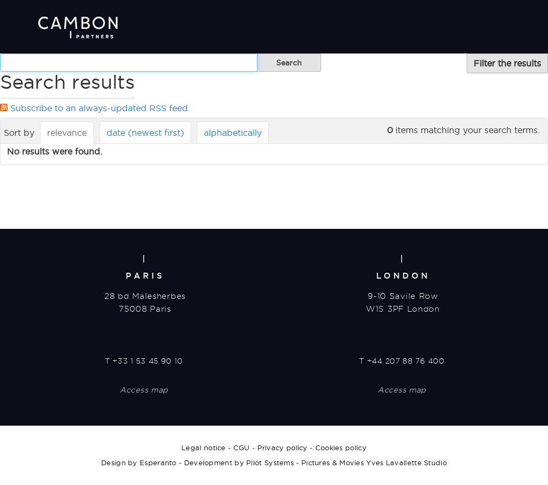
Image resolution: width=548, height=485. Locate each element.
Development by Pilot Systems (239, 462)
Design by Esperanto (139, 462)
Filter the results (507, 63)
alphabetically (233, 132)
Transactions (288, 17)
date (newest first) (145, 132)
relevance (67, 132)
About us (191, 17)
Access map (144, 390)
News (462, 17)
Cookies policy (341, 447)
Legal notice (203, 447)
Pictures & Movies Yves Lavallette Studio (374, 462)
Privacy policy (282, 447)
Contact (322, 37)
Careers (384, 17)
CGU (241, 447)
